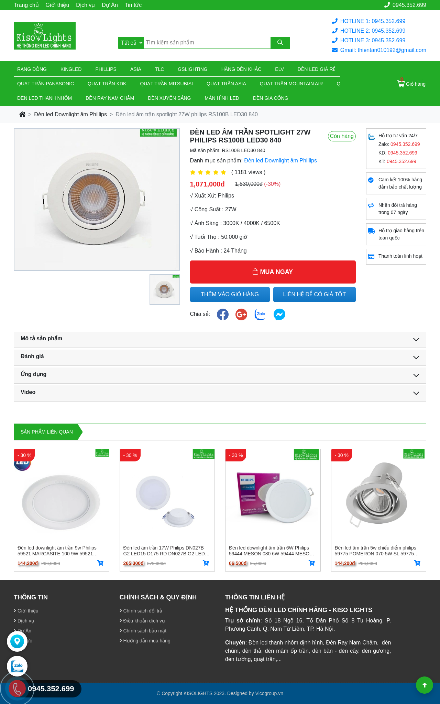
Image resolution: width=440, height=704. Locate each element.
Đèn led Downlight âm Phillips (70, 114)
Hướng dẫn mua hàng (145, 640)
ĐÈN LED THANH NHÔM (44, 98)
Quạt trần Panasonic (45, 83)
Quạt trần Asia (226, 83)
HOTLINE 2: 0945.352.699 (368, 31)
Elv (279, 69)
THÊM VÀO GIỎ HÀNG (230, 294)
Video (28, 392)
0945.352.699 (405, 5)
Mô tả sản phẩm (41, 338)
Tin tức (133, 5)
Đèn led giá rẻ (317, 69)
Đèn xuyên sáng (169, 98)
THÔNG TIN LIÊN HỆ (255, 597)
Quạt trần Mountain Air (291, 83)
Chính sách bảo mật (143, 630)
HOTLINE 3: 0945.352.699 (368, 40)
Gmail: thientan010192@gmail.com (379, 50)
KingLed (70, 69)
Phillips (105, 69)
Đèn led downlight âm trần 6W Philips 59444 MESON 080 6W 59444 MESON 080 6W (271, 550)
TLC (159, 69)
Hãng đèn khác (241, 69)
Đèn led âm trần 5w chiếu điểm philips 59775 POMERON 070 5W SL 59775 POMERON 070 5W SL (375, 550)
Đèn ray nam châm (110, 98)
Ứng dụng (33, 374)
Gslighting (192, 69)
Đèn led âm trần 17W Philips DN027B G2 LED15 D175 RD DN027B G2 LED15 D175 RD (166, 550)
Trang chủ (26, 5)
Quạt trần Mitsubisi (166, 83)
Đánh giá (32, 356)
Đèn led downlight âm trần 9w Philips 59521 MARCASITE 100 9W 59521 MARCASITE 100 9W (57, 550)
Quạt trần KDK (107, 83)
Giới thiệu (57, 5)
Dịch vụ (85, 5)
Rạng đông (32, 69)
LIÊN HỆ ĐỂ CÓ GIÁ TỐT (314, 294)
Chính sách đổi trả (141, 611)
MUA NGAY (273, 271)
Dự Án (110, 5)
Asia (135, 69)
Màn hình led (222, 98)
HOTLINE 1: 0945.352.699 (368, 21)
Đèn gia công (270, 98)
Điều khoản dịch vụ (142, 620)
